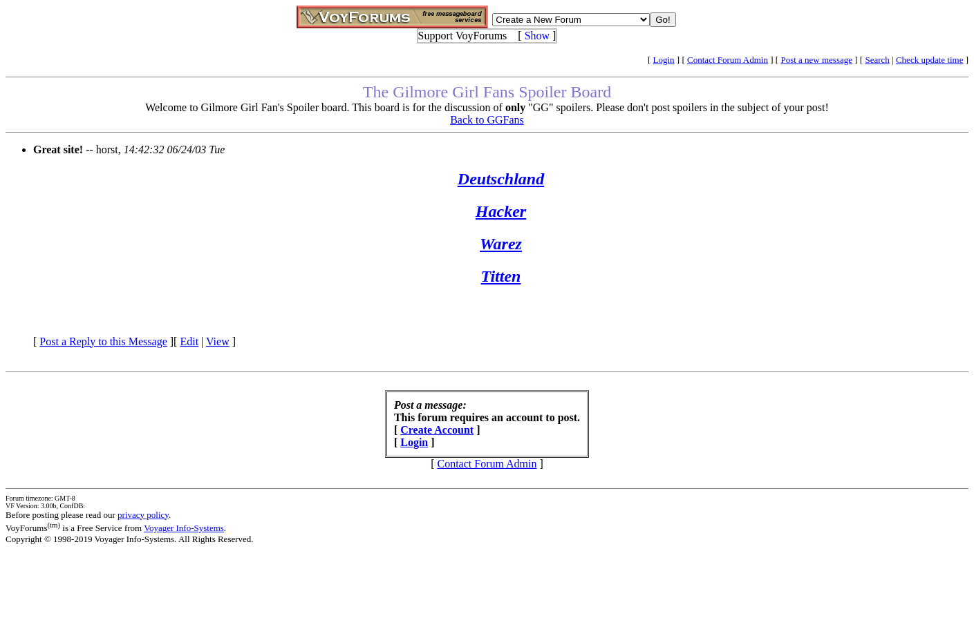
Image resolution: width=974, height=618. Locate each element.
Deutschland (501, 179)
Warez (501, 244)
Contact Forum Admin (727, 60)
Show (537, 35)
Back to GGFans (487, 120)
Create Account (437, 430)
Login (664, 60)
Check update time (929, 60)
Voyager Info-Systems (184, 528)
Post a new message (816, 60)
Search (877, 60)
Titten (501, 276)
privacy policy (143, 515)
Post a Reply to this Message (103, 341)
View (218, 341)
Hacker (501, 211)
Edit (189, 341)
